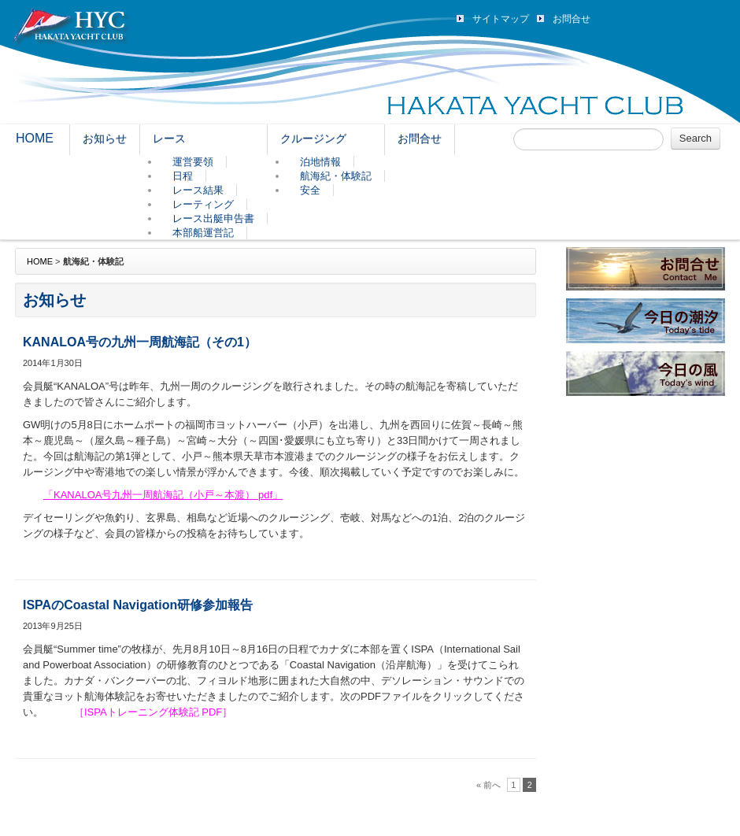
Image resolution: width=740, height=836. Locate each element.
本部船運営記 (203, 233)
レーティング (203, 204)
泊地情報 (320, 162)
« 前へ (488, 785)
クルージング (313, 138)
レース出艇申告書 (213, 218)
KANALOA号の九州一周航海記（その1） (140, 342)
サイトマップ (500, 18)
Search (695, 138)
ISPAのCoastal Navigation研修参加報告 (138, 605)
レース (169, 138)
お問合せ (571, 18)
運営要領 (192, 162)
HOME (35, 138)
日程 (182, 176)
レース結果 (198, 190)
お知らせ (105, 138)
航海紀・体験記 (336, 176)
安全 (310, 190)
